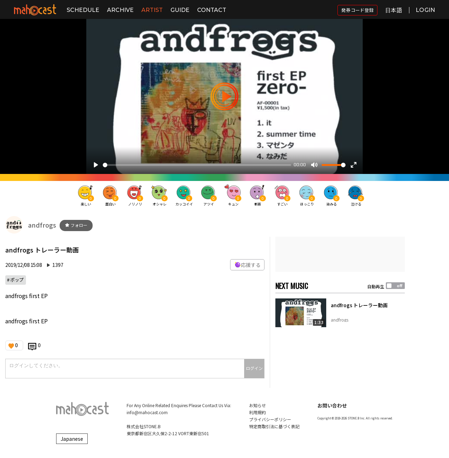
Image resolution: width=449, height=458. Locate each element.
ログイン (254, 368)
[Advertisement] (340, 254)
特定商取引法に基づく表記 (274, 426)
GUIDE (179, 10)
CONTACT (211, 10)
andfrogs (42, 224)
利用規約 (257, 412)
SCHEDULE (83, 10)
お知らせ (257, 405)
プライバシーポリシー (270, 419)
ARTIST (152, 10)
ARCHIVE (120, 10)
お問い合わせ (332, 405)
